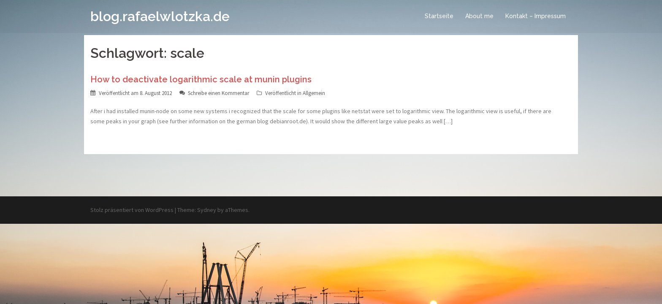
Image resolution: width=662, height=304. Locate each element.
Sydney (206, 210)
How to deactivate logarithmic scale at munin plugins (201, 79)
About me (479, 16)
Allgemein (314, 93)
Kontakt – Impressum (535, 16)
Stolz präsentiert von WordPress (132, 210)
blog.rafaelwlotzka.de (160, 16)
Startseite (439, 16)
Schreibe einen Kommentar (218, 93)
